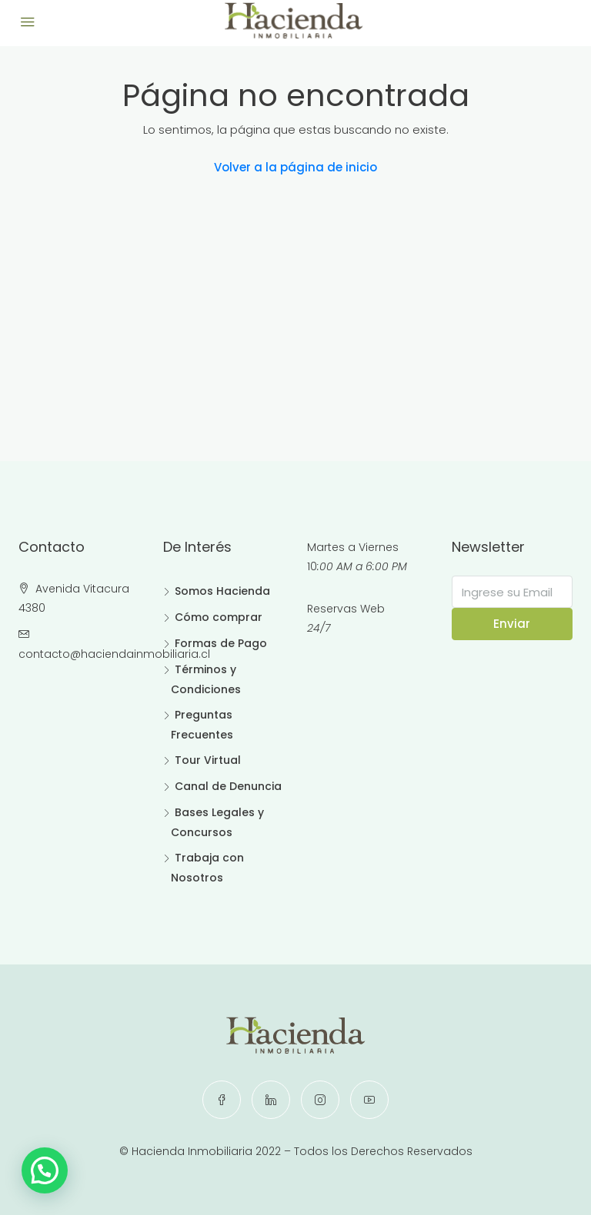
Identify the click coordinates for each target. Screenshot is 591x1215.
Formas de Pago (221, 643)
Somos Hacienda (222, 591)
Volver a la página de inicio (295, 167)
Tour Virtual (208, 760)
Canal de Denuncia (228, 786)
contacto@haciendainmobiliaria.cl (114, 654)
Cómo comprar (218, 617)
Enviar (511, 624)
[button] (47, 1169)
